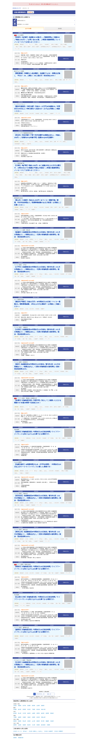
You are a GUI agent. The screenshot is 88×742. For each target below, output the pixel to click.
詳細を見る (66, 58)
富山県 (19, 713)
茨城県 (15, 709)
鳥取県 (15, 721)
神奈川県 (43, 709)
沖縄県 (48, 725)
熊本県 (28, 725)
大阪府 (28, 717)
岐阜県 (42, 713)
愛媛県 (47, 721)
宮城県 (28, 705)
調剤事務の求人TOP (17, 8)
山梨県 (33, 713)
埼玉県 (28, 709)
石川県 (24, 713)
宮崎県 (38, 725)
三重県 (15, 717)
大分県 (33, 725)
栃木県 (19, 709)
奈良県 (38, 717)
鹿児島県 (43, 725)
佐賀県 (19, 725)
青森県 (19, 705)
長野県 (38, 713)
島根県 (19, 721)
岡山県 (24, 721)
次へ (49, 694)
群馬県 (24, 709)
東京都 (38, 709)
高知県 (52, 721)
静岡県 (47, 713)
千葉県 (33, 709)
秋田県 (33, 705)
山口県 (33, 721)
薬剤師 (15, 737)
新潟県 (15, 713)
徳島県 (38, 721)
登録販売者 (20, 737)
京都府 (24, 717)
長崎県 (24, 725)
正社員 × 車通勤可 (58, 731)
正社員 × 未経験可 (48, 731)
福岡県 (15, 725)
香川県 (42, 721)
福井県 (28, 713)
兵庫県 (33, 717)
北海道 (15, 705)
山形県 (38, 705)
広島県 (28, 721)
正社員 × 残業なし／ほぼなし (36, 731)
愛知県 (52, 713)
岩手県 (24, 705)
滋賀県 (19, 717)
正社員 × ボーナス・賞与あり (20, 731)
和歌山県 (43, 717)
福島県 (42, 705)
